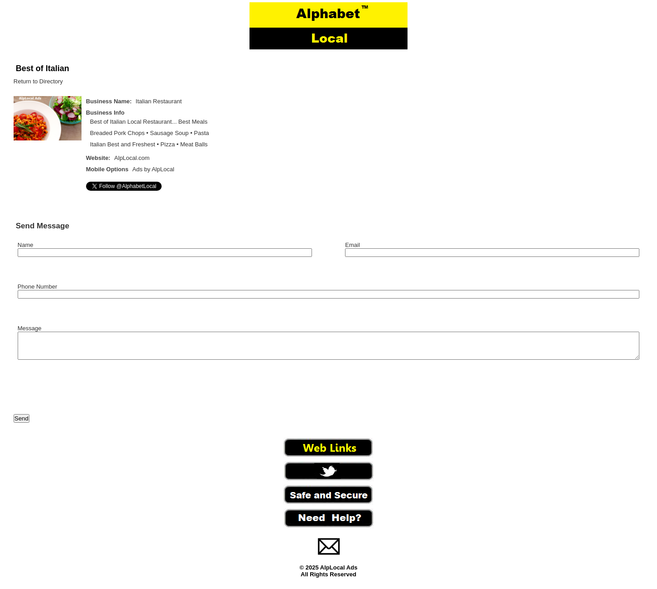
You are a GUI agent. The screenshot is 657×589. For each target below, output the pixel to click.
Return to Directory (38, 81)
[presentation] (82, 392)
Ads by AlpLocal (153, 169)
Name (26, 244)
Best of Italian (42, 68)
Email (352, 244)
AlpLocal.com (131, 157)
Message (30, 328)
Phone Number (37, 286)
